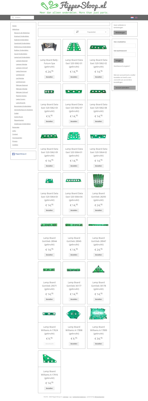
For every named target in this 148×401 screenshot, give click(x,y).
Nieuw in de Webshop (22, 33)
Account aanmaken (122, 88)
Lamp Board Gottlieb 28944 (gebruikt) (49, 241)
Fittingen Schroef (22, 92)
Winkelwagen (120, 33)
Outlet (16, 113)
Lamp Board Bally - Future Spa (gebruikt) (49, 63)
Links (14, 131)
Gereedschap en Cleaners (23, 110)
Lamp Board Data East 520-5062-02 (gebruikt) (98, 63)
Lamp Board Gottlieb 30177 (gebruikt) (74, 285)
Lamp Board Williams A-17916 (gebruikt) (49, 374)
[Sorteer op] (91, 32)
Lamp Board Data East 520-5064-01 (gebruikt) (74, 152)
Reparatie (15, 127)
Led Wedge (20, 78)
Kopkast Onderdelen (21, 36)
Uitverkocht (49, 344)
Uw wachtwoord (120, 51)
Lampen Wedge (21, 64)
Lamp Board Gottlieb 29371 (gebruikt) (49, 285)
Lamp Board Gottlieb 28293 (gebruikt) (98, 196)
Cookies (15, 145)
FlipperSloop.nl (19, 154)
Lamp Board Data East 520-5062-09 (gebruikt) (49, 152)
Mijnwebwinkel (99, 397)
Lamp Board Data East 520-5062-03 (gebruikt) (49, 107)
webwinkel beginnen (79, 397)
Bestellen (49, 77)
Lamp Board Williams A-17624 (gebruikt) (49, 330)
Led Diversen (20, 82)
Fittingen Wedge (21, 89)
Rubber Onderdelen (21, 50)
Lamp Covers (20, 99)
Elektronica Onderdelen (22, 47)
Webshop (15, 29)
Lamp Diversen (21, 71)
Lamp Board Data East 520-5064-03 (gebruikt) (49, 196)
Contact (15, 134)
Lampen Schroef (22, 68)
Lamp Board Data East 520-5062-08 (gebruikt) (98, 107)
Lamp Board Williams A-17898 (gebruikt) (74, 330)
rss (70, 397)
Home (14, 26)
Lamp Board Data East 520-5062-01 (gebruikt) (74, 63)
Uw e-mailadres (120, 42)
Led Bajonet (20, 75)
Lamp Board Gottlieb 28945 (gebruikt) (74, 241)
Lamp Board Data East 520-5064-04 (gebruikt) (74, 196)
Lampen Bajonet (22, 61)
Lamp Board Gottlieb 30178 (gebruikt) (98, 285)
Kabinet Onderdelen (21, 40)
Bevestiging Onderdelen (22, 106)
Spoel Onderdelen (20, 54)
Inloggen (119, 60)
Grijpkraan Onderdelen (22, 124)
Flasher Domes (21, 96)
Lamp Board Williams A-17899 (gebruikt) (98, 330)
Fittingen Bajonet (22, 85)
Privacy (14, 141)
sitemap (65, 397)
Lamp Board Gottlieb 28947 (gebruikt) (98, 241)
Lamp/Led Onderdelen (22, 57)
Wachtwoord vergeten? (122, 66)
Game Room (18, 117)
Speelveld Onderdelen (22, 43)
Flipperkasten (19, 120)
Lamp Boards (20, 103)
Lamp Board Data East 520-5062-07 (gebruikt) (74, 107)
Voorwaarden (17, 138)
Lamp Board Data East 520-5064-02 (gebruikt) (98, 152)
